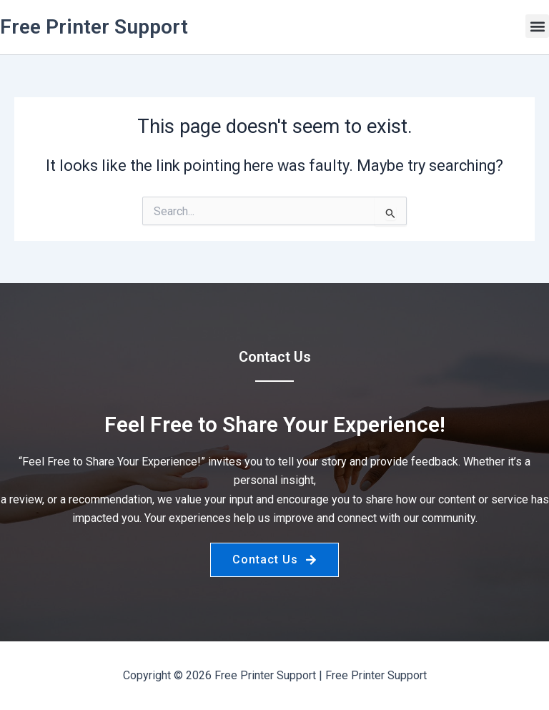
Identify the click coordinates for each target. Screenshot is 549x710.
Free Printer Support (94, 27)
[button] (537, 26)
